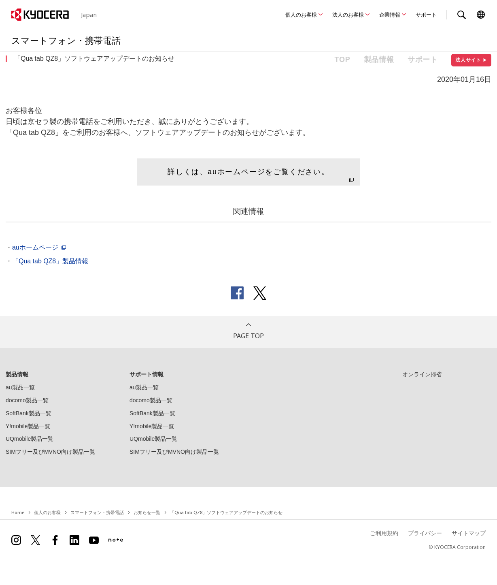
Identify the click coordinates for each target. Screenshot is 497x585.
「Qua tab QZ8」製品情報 (50, 261)
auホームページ (35, 247)
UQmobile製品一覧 (29, 439)
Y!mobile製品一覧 (28, 426)
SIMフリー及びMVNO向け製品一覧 (50, 451)
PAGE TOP (248, 335)
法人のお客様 (348, 14)
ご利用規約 (384, 533)
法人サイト (471, 60)
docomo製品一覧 (27, 400)
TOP (342, 60)
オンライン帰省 (422, 374)
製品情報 (379, 60)
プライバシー (425, 533)
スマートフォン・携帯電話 (97, 512)
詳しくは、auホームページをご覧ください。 (248, 172)
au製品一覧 (20, 387)
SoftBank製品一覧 (28, 413)
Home (17, 512)
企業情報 (389, 14)
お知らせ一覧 (147, 512)
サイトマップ (469, 533)
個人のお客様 (301, 14)
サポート (426, 14)
